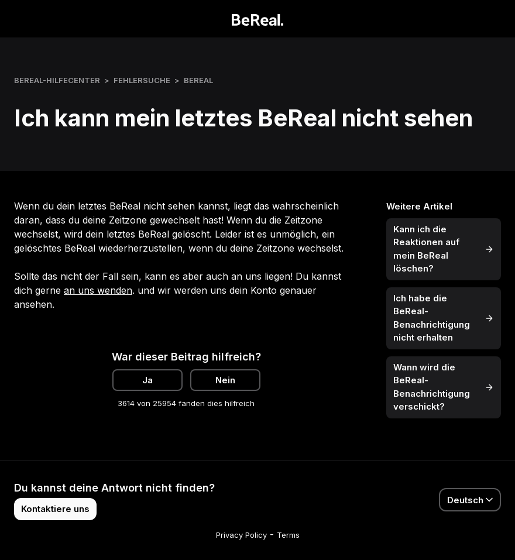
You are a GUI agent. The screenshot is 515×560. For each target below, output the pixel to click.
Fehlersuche (142, 80)
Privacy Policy (241, 535)
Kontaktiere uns (55, 508)
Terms (288, 535)
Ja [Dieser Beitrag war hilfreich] (147, 380)
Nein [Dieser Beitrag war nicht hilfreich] (225, 380)
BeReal (198, 80)
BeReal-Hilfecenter (57, 80)
